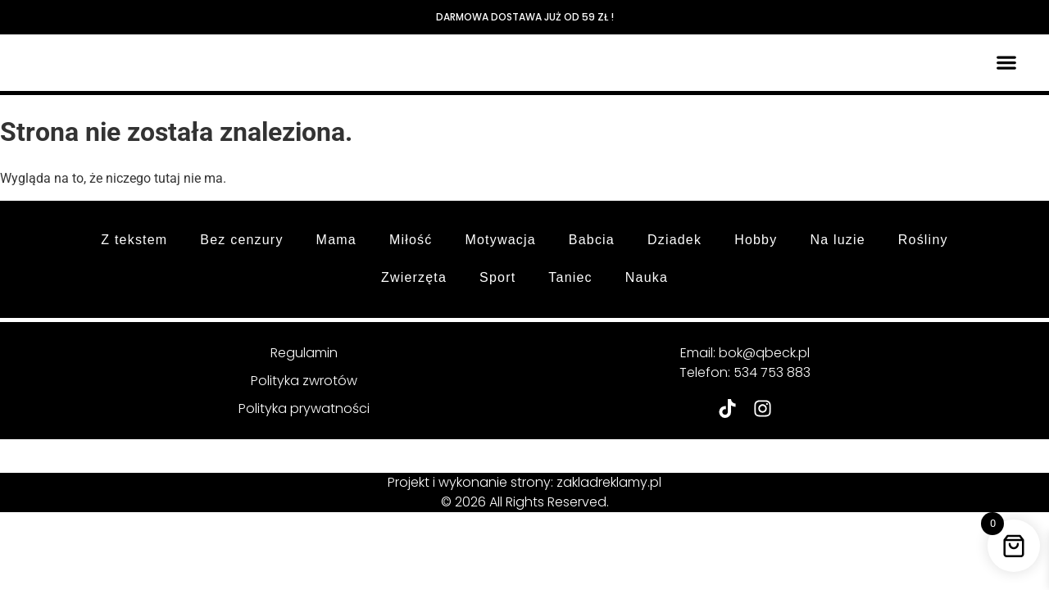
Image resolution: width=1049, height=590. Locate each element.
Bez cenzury (241, 240)
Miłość (411, 240)
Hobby (755, 240)
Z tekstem (134, 240)
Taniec (570, 277)
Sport (497, 277)
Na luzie (837, 240)
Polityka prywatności (304, 408)
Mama (336, 240)
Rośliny (923, 240)
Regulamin (304, 352)
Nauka (646, 277)
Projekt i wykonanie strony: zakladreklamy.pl (524, 482)
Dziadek (674, 240)
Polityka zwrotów (304, 380)
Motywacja (500, 240)
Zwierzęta (414, 277)
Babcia (592, 240)
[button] (1007, 63)
